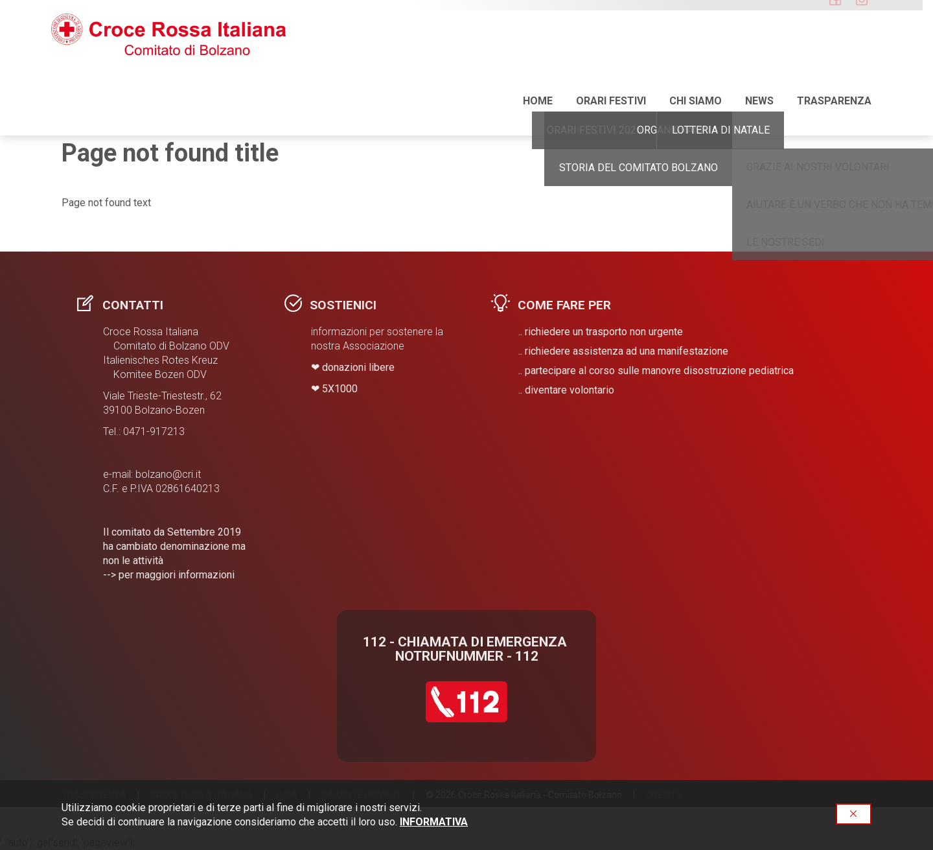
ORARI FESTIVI (611, 51)
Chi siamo (695, 51)
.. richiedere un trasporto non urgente (600, 331)
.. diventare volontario (566, 390)
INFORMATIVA (434, 822)
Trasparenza (834, 51)
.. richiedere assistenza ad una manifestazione (623, 351)
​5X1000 (340, 389)
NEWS (759, 51)
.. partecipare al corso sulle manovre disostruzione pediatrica (656, 370)
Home (538, 51)
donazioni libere (358, 367)
